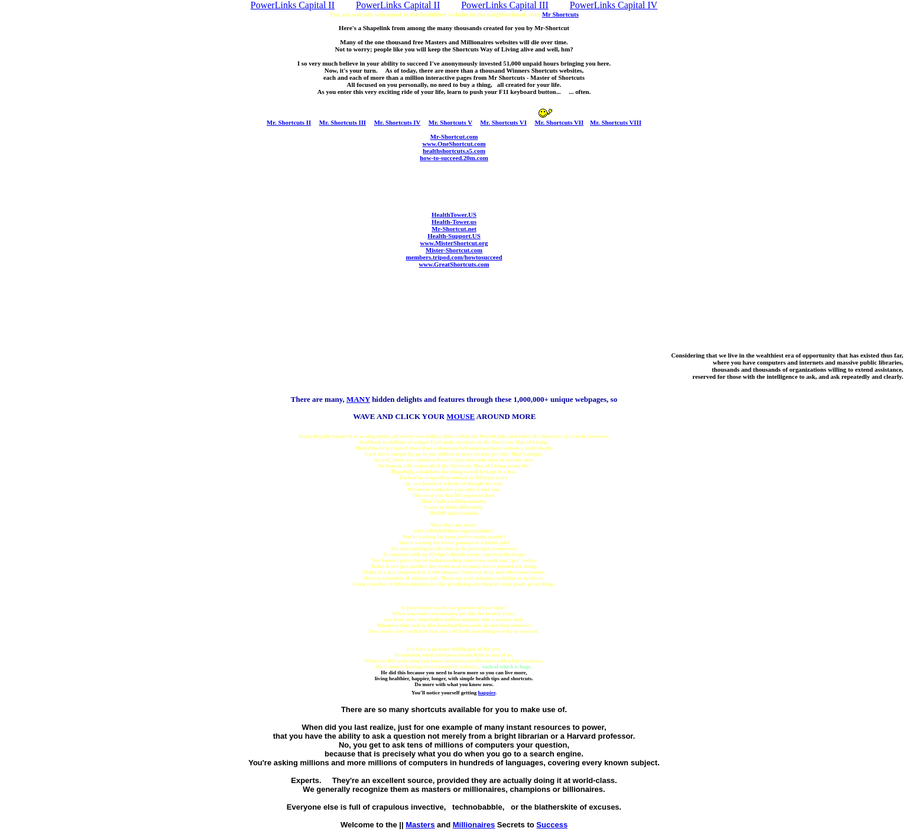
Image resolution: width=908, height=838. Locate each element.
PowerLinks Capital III (505, 5)
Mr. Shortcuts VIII (615, 122)
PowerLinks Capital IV (613, 5)
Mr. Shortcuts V (450, 122)
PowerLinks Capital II (293, 5)
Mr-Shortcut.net (454, 228)
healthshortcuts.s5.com (454, 150)
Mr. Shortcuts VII (558, 122)
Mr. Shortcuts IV (397, 122)
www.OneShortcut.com (453, 143)
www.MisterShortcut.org (454, 242)
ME (460, 416)
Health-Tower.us (454, 221)
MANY (358, 399)
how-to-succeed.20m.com (454, 157)
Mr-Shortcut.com (454, 136)
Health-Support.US (453, 235)
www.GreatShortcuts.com (454, 264)
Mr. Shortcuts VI (503, 122)
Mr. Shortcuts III (342, 122)
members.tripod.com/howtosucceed (454, 257)
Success (552, 824)
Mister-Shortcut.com (454, 250)
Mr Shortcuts (560, 14)
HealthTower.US (454, 214)
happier (486, 693)
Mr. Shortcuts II (289, 122)
